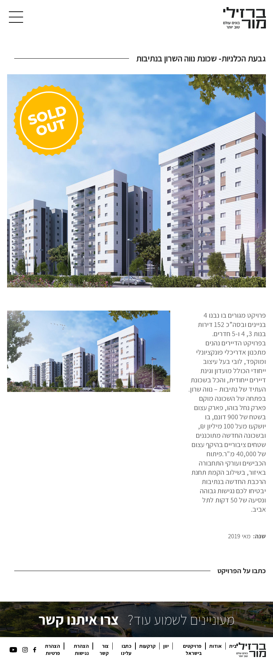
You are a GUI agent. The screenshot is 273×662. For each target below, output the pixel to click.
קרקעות (147, 646)
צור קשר (104, 649)
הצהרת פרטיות (52, 649)
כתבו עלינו (126, 649)
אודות (215, 646)
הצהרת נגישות (81, 649)
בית (232, 646)
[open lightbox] (136, 180)
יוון (166, 646)
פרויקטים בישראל (192, 649)
